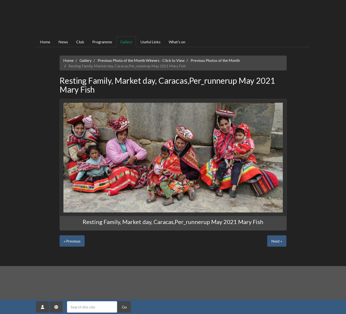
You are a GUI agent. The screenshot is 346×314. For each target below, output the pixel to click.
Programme (102, 41)
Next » (276, 241)
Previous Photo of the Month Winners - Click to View (141, 60)
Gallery (126, 41)
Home (45, 41)
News (63, 41)
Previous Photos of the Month (215, 60)
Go (124, 307)
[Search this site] (92, 307)
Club (80, 41)
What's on (177, 41)
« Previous (72, 241)
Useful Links (150, 41)
